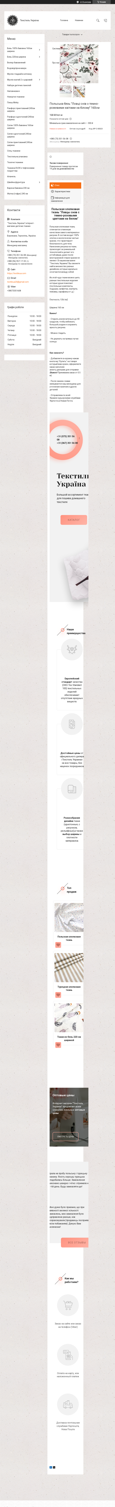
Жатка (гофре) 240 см (17, 193)
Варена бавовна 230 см (18, 188)
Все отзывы (77, 1242)
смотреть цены (65, 1136)
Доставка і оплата (83, 48)
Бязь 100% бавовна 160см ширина (19, 49)
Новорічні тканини (15, 97)
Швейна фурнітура (16, 182)
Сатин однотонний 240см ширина (19, 135)
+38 (65, 438)
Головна (64, 20)
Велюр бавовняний (16, 62)
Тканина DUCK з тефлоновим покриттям (20, 169)
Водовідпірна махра (16, 68)
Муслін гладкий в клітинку (19, 74)
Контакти (73, 63)
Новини (88, 63)
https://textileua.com (16, 273)
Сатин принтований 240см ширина (19, 143)
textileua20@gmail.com (18, 282)
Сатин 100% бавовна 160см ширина (20, 126)
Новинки (79, 20)
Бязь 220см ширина (16, 57)
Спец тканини (13, 151)
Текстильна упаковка (17, 156)
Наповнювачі (13, 91)
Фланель (11, 176)
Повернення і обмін (72, 77)
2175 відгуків (85, 2)
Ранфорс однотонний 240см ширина (20, 118)
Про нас (56, 63)
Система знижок (60, 48)
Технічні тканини (15, 162)
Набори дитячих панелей (19, 85)
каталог (74, 519)
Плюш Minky (13, 102)
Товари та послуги (70, 34)
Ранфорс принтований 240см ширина (21, 109)
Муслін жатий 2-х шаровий (19, 80)
